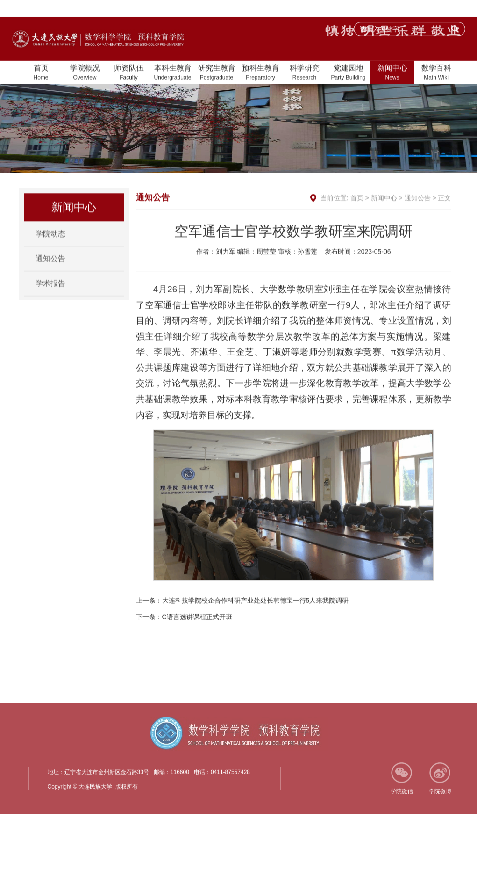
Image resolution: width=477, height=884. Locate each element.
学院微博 (440, 799)
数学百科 (436, 73)
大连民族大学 (438, 9)
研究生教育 (217, 73)
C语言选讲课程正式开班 (197, 641)
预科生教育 (261, 73)
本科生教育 (173, 73)
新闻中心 (392, 73)
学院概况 (85, 73)
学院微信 (402, 799)
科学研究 (305, 73)
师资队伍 (129, 73)
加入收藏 (393, 9)
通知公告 (50, 264)
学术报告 (50, 289)
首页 (41, 73)
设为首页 (354, 9)
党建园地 (348, 73)
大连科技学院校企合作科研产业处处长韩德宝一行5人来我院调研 (255, 625)
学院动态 (50, 239)
